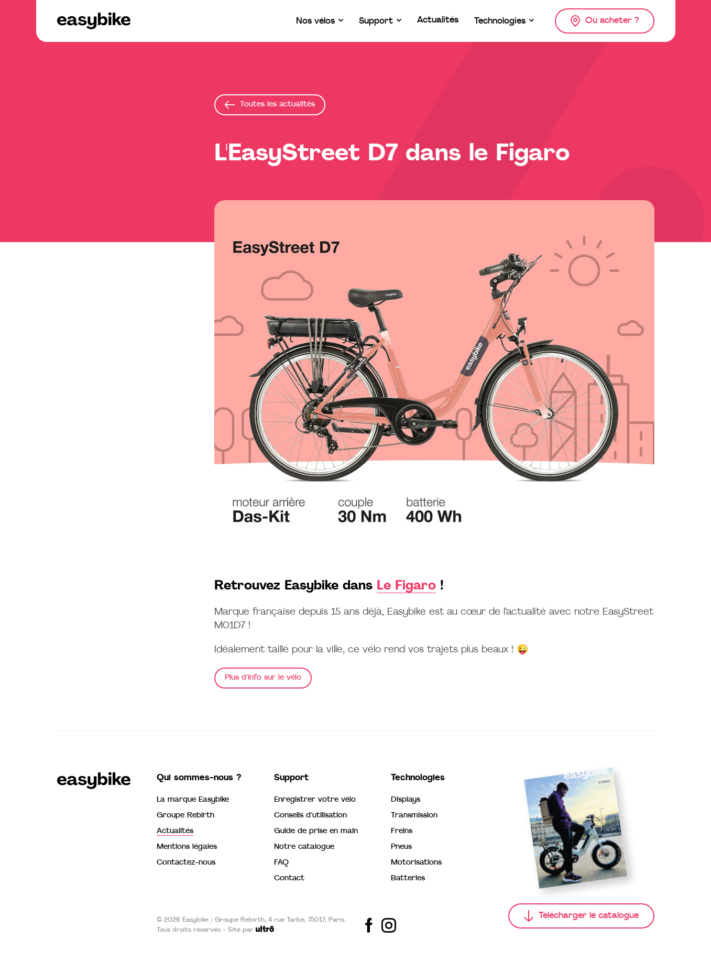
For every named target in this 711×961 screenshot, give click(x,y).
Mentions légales (187, 847)
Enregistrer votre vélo (315, 800)
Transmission (414, 816)
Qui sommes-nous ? (199, 778)
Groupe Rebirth (185, 816)
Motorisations (416, 863)
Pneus (401, 847)
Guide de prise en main (316, 831)
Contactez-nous (186, 863)
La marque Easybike (193, 800)
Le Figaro (406, 586)
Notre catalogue (304, 847)
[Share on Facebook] (369, 925)
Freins (401, 831)
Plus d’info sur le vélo (263, 678)
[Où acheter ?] (604, 21)
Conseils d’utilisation (310, 816)
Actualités (175, 831)
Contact (289, 878)
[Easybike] (93, 21)
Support (291, 778)
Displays (405, 800)
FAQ (281, 863)
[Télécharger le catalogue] (581, 916)
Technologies (418, 778)
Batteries (408, 878)
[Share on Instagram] (388, 925)
